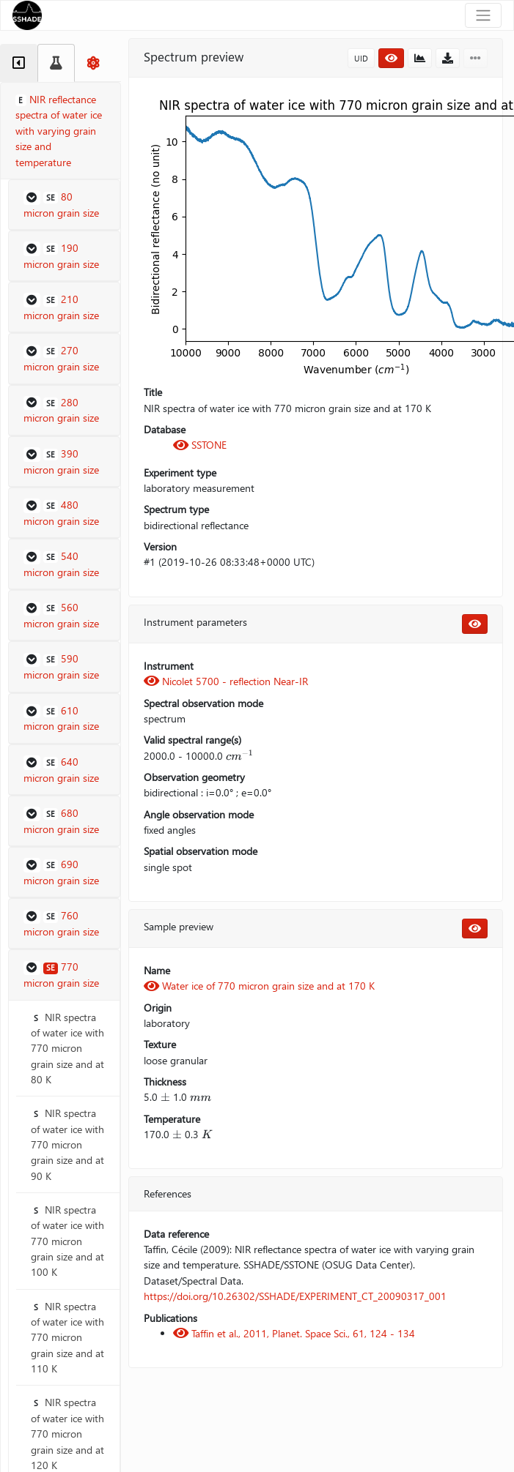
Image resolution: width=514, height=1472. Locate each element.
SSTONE (200, 445)
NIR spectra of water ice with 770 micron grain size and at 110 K (67, 1337)
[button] (64, 205)
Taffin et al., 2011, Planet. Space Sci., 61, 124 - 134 (294, 1333)
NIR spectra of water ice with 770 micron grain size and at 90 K (67, 1144)
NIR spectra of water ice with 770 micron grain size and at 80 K (67, 1048)
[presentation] (240, 756)
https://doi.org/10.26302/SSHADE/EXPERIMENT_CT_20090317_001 (295, 1296)
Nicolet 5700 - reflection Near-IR (226, 681)
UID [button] (361, 58)
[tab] (18, 63)
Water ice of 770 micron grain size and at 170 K (259, 986)
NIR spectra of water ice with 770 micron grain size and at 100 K (67, 1241)
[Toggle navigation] (483, 15)
